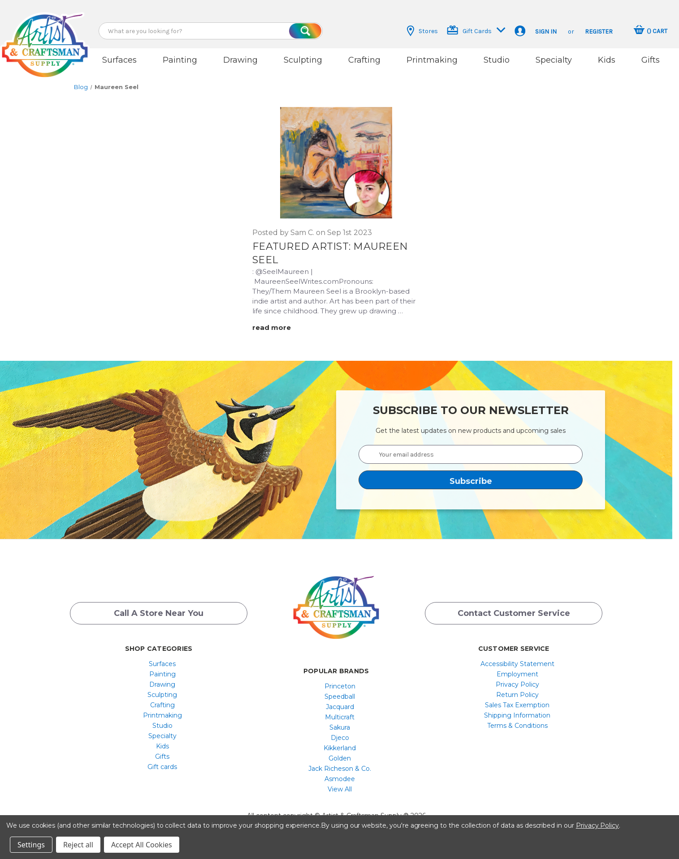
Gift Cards (476, 30)
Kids (606, 60)
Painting (180, 60)
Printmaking (432, 60)
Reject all (78, 845)
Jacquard (340, 707)
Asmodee (339, 779)
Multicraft (340, 717)
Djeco (340, 738)
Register (599, 31)
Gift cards (162, 767)
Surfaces (119, 60)
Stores (422, 31)
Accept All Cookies (141, 845)
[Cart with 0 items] (650, 31)
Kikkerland (340, 748)
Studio (497, 60)
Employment (517, 674)
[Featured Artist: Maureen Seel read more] (277, 327)
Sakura (339, 727)
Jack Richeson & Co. (339, 769)
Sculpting (303, 60)
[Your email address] (471, 454)
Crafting (364, 60)
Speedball (339, 696)
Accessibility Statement (517, 664)
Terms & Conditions (517, 726)
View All (340, 789)
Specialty (554, 60)
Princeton (339, 686)
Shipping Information (517, 715)
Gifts (650, 60)
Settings (31, 845)
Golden (340, 758)
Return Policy (517, 695)
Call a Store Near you (158, 613)
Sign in (546, 31)
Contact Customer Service (514, 613)
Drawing (240, 60)
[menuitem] (162, 664)
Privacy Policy (517, 684)
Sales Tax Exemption (517, 705)
